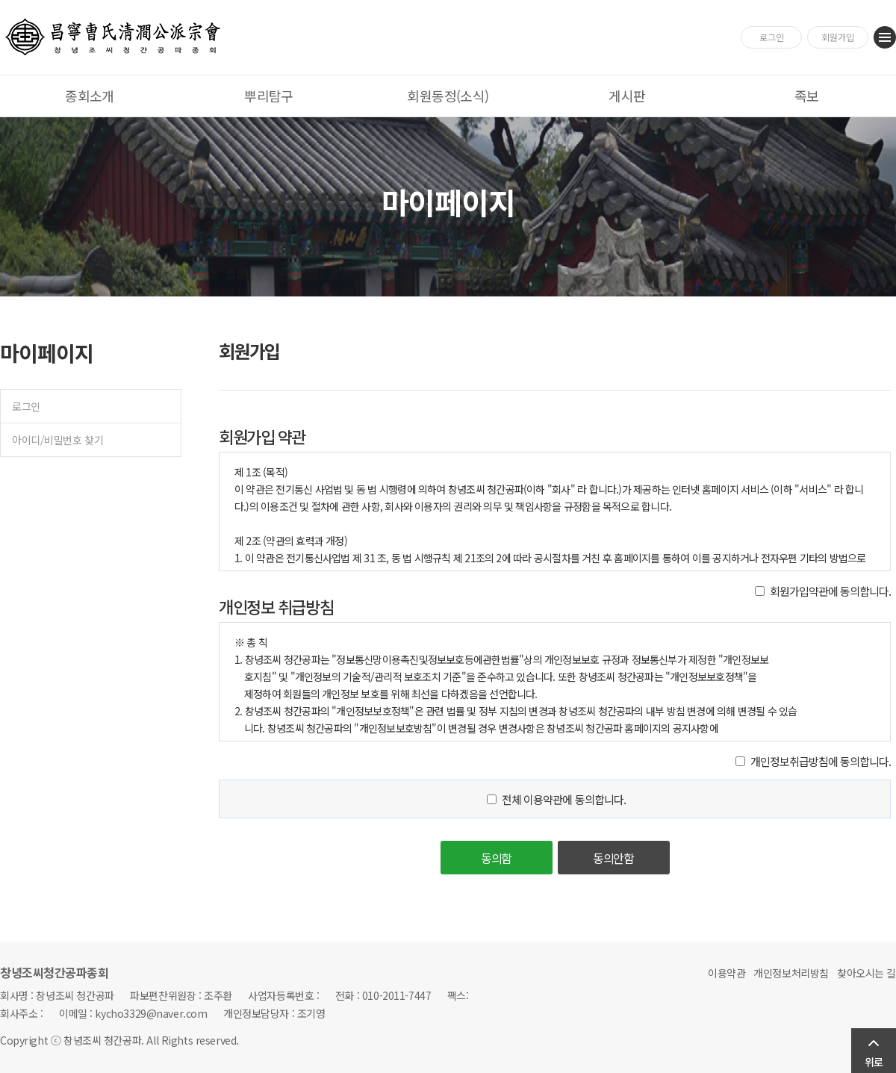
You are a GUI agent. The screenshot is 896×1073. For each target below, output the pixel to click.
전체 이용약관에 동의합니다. (563, 799)
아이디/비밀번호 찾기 (57, 439)
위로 (874, 1061)
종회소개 (89, 95)
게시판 (627, 95)
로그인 (771, 37)
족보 (806, 95)
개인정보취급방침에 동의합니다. (820, 761)
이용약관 (726, 972)
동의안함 (614, 858)
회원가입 (837, 37)
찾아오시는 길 (866, 972)
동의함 (496, 858)
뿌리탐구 (268, 95)
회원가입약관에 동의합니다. (830, 591)
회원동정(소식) (448, 95)
